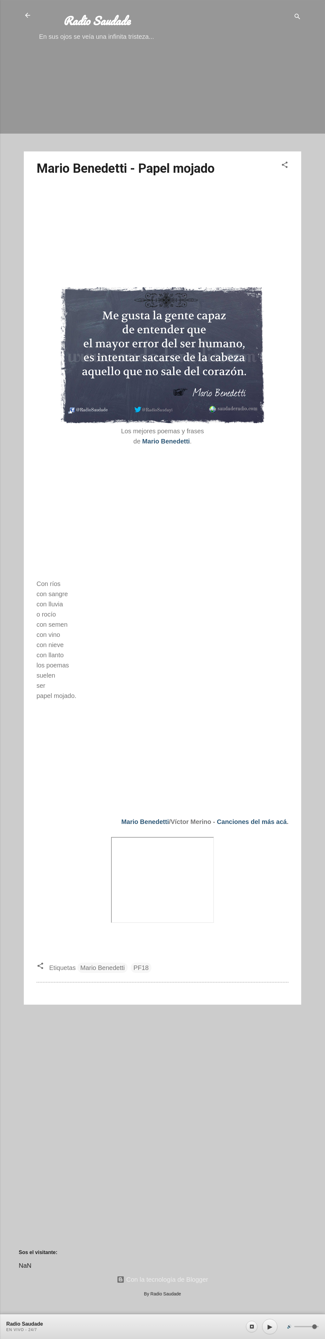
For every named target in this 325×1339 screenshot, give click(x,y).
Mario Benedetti (145, 821)
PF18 (141, 967)
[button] (285, 165)
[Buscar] (297, 17)
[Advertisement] (162, 101)
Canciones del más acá (252, 821)
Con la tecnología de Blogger (162, 1279)
